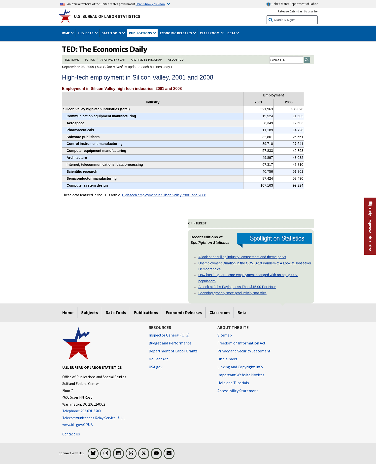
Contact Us (71, 434)
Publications (146, 312)
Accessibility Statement (237, 390)
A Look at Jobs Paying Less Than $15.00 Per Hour (237, 287)
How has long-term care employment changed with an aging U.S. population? (248, 278)
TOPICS (90, 59)
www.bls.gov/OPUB (77, 424)
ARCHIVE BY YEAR (113, 59)
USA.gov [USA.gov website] (155, 366)
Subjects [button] (85, 33)
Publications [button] (141, 33)
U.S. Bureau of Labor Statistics (107, 16)
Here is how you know (150, 4)
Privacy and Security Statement (244, 350)
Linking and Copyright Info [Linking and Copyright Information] (240, 366)
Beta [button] (231, 33)
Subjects (89, 312)
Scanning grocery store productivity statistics (232, 293)
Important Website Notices (240, 374)
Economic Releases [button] (176, 33)
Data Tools (116, 312)
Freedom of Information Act (241, 342)
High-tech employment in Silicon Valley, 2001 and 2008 (164, 195)
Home (67, 312)
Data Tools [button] (112, 33)
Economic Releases (184, 312)
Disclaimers (227, 358)
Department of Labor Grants (173, 350)
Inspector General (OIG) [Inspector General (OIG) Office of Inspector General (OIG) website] (169, 335)
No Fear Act (158, 358)
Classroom (219, 312)
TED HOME (72, 59)
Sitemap (224, 335)
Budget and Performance (170, 342)
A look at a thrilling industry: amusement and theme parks (242, 257)
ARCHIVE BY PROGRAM (146, 59)
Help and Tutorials (233, 382)
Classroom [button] (210, 33)
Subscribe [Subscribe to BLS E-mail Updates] (311, 11)
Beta (242, 312)
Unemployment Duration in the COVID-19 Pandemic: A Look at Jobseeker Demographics (254, 266)
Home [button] (65, 33)
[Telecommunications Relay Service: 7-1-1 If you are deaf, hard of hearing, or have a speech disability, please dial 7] (101, 418)
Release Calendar (290, 11)
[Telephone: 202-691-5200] (101, 411)
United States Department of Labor (292, 4)
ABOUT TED (176, 59)
